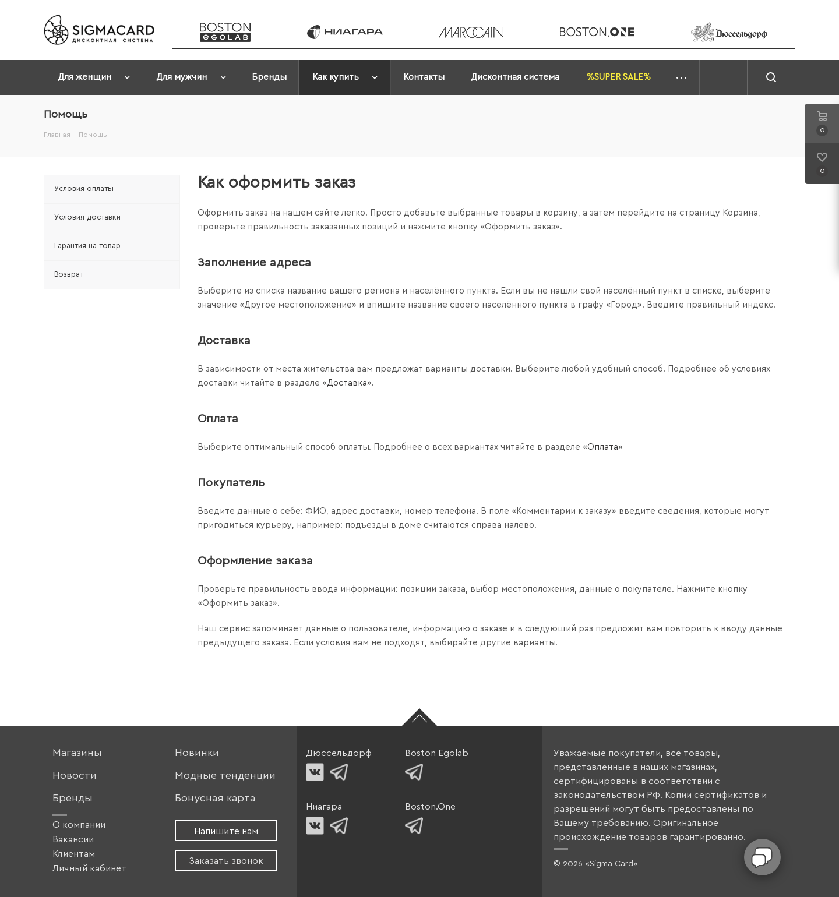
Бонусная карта (215, 798)
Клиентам (73, 854)
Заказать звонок (226, 861)
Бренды (72, 798)
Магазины (77, 753)
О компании (78, 825)
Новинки (197, 753)
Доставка (347, 383)
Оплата (602, 447)
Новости (74, 775)
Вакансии (73, 839)
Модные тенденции (225, 775)
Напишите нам (226, 831)
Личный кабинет (89, 868)
